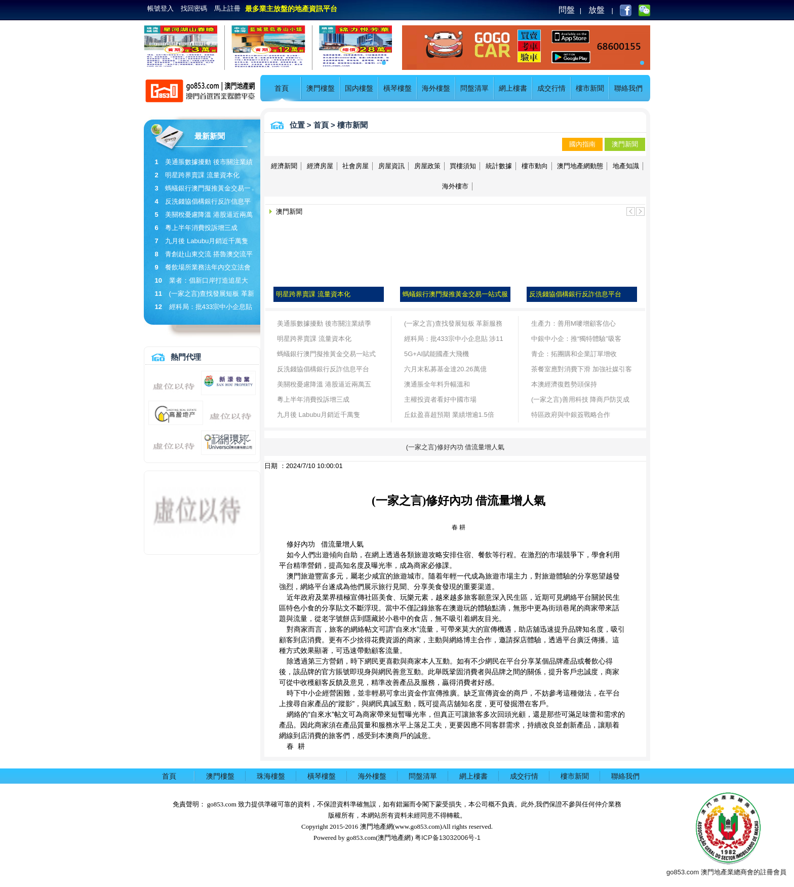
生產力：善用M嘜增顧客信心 (573, 323)
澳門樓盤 (320, 88)
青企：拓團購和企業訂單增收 (574, 354)
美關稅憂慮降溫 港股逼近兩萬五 (324, 384)
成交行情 (551, 88)
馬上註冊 (227, 8)
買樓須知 (463, 166)
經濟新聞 (284, 166)
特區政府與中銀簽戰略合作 (570, 414)
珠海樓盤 (271, 776)
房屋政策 (427, 166)
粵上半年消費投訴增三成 (201, 228)
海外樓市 (455, 186)
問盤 (567, 10)
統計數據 (499, 166)
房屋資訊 (391, 166)
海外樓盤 (436, 88)
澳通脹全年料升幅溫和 (437, 384)
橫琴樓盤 (397, 88)
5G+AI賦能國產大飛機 (436, 354)
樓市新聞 (590, 88)
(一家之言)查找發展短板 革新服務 (453, 323)
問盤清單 (474, 88)
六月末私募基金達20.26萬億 (445, 369)
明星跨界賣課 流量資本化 (202, 175)
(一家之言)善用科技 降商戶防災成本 (580, 401)
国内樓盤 (359, 88)
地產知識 (626, 166)
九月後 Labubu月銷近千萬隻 (206, 241)
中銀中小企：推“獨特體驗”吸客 (576, 338)
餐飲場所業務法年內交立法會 (208, 267)
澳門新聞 (625, 144)
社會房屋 (355, 166)
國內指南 (582, 144)
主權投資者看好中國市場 (440, 399)
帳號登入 (160, 8)
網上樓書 (513, 88)
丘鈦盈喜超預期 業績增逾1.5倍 (449, 414)
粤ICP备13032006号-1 (448, 837)
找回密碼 (194, 8)
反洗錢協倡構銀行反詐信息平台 (323, 369)
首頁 (281, 88)
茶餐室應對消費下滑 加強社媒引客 (581, 369)
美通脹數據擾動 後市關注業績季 (324, 323)
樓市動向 (535, 166)
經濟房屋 (320, 166)
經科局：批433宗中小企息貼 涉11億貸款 (453, 340)
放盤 (596, 10)
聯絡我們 (628, 88)
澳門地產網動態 (580, 166)
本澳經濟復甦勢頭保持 (564, 384)
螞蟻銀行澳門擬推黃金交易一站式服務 (326, 356)
